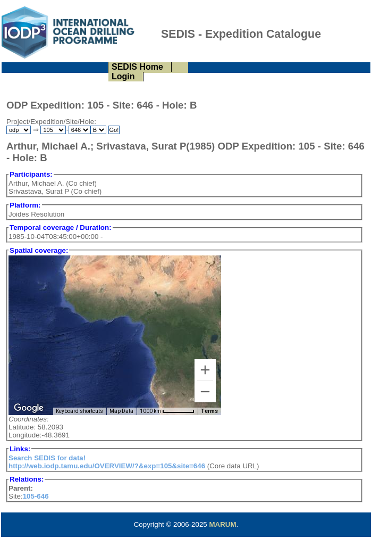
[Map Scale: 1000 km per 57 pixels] (167, 411)
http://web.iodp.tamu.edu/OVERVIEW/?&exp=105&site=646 (107, 466)
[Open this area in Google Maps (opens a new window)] (28, 408)
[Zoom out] (205, 391)
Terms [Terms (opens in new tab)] (209, 411)
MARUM (222, 524)
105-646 (36, 496)
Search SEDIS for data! (47, 458)
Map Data (121, 411)
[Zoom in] (205, 369)
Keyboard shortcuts (79, 411)
